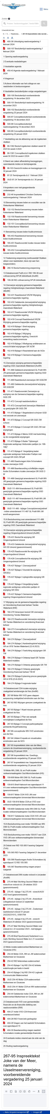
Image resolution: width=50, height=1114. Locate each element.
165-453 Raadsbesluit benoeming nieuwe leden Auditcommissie (23, 237)
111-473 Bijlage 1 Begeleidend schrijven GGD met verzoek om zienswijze (25, 414)
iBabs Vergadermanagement (16, 1112)
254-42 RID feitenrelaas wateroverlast (21, 961)
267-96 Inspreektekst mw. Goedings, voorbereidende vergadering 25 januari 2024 (22, 756)
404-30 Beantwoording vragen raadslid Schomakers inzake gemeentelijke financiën (22, 1031)
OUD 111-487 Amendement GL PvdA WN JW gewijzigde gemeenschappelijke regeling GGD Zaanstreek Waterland (24, 501)
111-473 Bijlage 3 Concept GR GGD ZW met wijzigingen (24, 428)
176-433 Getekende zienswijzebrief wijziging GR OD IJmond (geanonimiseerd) (24, 545)
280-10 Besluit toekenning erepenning (21, 268)
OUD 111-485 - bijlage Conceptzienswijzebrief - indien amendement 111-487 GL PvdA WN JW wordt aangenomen (25, 511)
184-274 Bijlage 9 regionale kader (19, 683)
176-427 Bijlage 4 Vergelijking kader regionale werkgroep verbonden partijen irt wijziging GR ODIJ (21, 587)
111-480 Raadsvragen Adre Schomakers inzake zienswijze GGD (22, 462)
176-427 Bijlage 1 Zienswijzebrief (19, 566)
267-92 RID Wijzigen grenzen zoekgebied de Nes (24, 704)
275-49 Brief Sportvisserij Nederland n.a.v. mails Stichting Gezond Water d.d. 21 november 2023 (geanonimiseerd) (23, 939)
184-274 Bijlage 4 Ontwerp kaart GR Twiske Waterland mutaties (24, 659)
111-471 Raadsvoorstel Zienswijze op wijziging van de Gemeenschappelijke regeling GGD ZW (23, 394)
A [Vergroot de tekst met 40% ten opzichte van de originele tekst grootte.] (12, 37)
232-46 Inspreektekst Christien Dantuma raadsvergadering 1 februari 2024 (22, 196)
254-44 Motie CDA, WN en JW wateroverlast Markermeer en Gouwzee (24, 955)
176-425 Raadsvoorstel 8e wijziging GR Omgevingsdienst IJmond (22, 552)
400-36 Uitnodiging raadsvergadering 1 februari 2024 (22, 42)
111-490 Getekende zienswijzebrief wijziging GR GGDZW (24, 385)
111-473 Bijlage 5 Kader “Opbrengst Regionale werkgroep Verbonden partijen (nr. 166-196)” (24, 444)
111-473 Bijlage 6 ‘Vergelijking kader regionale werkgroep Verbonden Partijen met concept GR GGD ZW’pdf (22, 454)
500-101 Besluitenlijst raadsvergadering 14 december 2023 (23, 104)
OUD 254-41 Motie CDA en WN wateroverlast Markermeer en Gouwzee (24, 988)
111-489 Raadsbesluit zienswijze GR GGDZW (25, 380)
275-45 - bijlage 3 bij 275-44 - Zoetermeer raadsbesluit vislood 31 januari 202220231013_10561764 (23, 912)
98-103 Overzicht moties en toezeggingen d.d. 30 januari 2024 (24, 169)
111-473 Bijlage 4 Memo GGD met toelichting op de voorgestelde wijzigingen (24, 435)
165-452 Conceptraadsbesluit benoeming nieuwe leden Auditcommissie (23, 251)
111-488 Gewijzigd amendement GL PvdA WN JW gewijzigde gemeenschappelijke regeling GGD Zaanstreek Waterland (25, 481)
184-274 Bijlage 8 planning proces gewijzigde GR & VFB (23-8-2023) (24, 677)
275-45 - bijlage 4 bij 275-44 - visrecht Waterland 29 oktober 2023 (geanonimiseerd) (22, 920)
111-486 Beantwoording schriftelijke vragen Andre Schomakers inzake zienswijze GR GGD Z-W (24, 471)
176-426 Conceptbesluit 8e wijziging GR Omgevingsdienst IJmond (22, 560)
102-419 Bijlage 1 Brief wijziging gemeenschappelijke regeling (19, 327)
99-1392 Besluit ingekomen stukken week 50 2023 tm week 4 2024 (24, 147)
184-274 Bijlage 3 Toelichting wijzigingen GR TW (24, 652)
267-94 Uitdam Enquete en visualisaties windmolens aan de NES (22, 739)
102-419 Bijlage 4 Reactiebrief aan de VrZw (24, 351)
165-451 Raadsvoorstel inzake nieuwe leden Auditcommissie (24, 244)
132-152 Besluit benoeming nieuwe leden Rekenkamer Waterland (23, 211)
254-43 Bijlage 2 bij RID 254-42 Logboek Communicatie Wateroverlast (22, 973)
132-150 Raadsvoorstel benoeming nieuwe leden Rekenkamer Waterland (23, 218)
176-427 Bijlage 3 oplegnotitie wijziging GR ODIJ (23, 578)
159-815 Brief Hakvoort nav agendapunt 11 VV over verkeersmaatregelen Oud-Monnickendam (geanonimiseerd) (24, 787)
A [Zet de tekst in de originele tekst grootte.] (4, 38)
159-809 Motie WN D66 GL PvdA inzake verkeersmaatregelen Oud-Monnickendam (22, 778)
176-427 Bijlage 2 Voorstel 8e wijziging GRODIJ (22, 571)
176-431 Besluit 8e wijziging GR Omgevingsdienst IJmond (19, 538)
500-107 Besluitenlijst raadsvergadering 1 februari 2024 (23, 50)
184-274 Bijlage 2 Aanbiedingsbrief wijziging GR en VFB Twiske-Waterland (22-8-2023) (24, 644)
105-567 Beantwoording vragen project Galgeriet (22, 868)
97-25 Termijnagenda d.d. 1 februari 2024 (23, 175)
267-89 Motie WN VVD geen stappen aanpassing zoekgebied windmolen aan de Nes (23, 696)
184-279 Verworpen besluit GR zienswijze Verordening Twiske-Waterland (23, 613)
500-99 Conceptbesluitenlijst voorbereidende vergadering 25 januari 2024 (24, 132)
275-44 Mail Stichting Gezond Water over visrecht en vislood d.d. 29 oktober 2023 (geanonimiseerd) (22, 885)
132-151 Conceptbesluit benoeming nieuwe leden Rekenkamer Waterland (24, 225)
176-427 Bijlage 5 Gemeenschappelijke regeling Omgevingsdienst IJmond (22, 595)
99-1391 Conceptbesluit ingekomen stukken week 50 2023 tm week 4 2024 (24, 154)
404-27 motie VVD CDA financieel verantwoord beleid (19, 1013)
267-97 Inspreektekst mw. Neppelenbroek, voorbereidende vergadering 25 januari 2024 (23, 763)
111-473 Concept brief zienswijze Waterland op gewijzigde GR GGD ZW (24, 407)
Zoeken (5, 19)
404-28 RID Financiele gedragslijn (20, 1019)
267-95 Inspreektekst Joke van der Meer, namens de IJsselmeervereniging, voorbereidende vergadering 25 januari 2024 (24, 748)
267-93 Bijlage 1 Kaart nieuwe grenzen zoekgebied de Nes (22, 711)
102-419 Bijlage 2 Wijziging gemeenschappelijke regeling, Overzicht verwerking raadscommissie (20, 336)
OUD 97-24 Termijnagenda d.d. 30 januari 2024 (23, 181)
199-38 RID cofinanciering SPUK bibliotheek (24, 280)
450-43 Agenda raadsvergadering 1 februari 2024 (24, 72)
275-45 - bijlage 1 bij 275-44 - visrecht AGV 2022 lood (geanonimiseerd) (23, 893)
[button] (44, 23)
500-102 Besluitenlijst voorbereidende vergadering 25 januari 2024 (21, 111)
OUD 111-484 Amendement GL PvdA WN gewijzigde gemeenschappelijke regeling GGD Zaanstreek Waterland (23, 491)
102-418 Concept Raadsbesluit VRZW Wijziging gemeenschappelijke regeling (21, 320)
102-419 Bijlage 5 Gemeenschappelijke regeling (22, 356)
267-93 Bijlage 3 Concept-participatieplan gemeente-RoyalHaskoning (23, 725)
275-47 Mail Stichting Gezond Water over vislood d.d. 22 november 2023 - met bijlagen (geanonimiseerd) (22, 929)
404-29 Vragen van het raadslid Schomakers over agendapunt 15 (24, 1024)
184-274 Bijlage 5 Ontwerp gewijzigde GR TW (25, 665)
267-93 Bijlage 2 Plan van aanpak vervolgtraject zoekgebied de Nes (19, 718)
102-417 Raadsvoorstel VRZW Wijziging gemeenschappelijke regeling (22, 313)
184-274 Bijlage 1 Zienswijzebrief (19, 639)
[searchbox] (21, 23)
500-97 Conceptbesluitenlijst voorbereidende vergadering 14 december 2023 (24, 118)
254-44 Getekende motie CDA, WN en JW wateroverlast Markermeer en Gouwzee (23, 995)
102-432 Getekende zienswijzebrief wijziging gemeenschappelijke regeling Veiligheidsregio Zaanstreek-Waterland (24, 305)
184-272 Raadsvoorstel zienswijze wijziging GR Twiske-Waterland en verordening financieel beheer (24, 622)
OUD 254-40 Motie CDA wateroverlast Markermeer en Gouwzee (21, 981)
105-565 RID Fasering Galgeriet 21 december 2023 (24, 853)
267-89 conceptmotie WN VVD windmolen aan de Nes (23, 732)
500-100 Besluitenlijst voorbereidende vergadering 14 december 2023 (21, 96)
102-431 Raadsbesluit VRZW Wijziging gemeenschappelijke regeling (22, 296)
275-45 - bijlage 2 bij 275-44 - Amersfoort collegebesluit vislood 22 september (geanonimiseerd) (22, 902)
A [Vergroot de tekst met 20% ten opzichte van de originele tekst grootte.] (8, 38)
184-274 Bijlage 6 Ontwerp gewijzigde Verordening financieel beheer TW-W (21, 670)
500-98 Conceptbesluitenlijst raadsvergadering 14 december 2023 (19, 125)
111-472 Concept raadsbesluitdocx (20, 401)
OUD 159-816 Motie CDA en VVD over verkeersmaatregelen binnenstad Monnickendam (24, 803)
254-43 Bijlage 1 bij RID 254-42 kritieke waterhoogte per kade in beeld (22, 966)
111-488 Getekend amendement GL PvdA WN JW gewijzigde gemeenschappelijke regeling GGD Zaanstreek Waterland (24, 373)
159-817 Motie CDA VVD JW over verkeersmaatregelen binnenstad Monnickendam (24, 796)
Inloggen (37, 1112)
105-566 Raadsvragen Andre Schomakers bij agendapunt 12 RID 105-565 (24, 861)
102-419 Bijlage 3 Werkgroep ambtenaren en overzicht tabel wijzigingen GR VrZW (24, 345)
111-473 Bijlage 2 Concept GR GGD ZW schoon (22, 421)
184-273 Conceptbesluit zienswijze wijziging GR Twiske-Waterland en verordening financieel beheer (24, 632)
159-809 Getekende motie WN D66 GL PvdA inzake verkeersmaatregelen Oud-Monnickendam (24, 810)
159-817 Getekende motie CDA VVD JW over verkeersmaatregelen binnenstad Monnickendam (24, 817)
